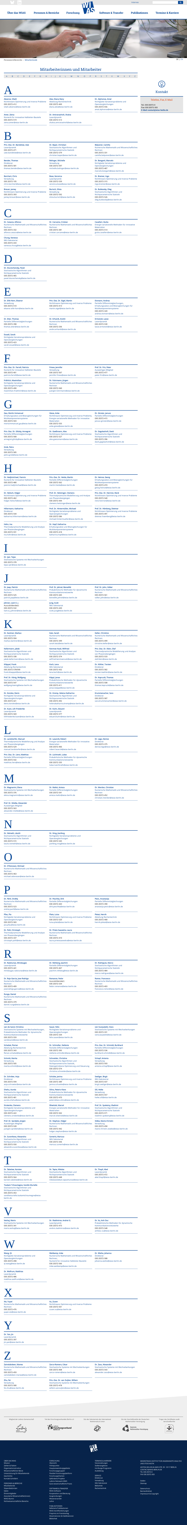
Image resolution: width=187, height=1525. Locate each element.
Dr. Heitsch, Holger (12, 493)
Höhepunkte (54, 1465)
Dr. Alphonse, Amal (103, 99)
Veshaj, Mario (10, 1220)
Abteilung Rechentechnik (60, 101)
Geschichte (8, 1476)
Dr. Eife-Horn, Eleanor (13, 300)
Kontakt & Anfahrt (11, 1478)
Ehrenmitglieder (10, 1493)
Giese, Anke (54, 413)
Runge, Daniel (10, 994)
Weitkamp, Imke (56, 1253)
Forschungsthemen (56, 1476)
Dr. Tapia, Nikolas (56, 1169)
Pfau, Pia (7, 914)
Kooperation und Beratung (59, 1493)
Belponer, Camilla (102, 145)
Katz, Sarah (54, 633)
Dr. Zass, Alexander (103, 1364)
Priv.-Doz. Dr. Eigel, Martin (60, 300)
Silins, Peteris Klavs (57, 1089)
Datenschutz (145, 1488)
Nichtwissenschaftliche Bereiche (16, 1501)
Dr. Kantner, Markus (12, 633)
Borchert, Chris (10, 176)
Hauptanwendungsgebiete (59, 1468)
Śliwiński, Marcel (56, 1105)
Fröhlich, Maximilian (12, 380)
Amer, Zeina (9, 114)
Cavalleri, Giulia (101, 222)
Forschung (72, 12)
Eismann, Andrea (102, 300)
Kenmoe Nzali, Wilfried (59, 648)
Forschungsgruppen (57, 1471)
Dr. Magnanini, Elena (13, 787)
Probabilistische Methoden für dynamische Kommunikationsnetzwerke (68, 591)
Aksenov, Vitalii (10, 99)
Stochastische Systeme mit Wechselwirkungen (24, 559)
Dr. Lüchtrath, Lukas (58, 754)
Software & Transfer (111, 12)
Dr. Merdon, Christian (104, 787)
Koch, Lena (54, 664)
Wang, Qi (8, 1253)
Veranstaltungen (101, 1463)
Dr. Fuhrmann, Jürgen (58, 380)
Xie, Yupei (8, 1301)
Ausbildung (99, 1471)
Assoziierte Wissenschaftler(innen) (17, 1496)
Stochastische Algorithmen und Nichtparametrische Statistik (63, 148)
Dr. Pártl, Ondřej (11, 898)
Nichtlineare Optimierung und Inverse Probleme (25, 101)
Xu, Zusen (53, 1301)
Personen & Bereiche (46, 12)
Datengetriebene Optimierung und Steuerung (69, 1066)
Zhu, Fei (7, 1380)
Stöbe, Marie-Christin (104, 1121)
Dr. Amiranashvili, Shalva (60, 114)
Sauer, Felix (54, 1027)
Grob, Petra (9, 447)
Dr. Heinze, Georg (102, 477)
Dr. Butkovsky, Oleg (103, 189)
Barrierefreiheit (146, 1491)
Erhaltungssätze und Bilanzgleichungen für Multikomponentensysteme (114, 307)
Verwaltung (54, 163)
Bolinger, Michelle (57, 160)
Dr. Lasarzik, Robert (57, 739)
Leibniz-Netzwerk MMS (58, 1481)
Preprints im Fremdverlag (59, 1513)
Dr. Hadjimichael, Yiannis (15, 477)
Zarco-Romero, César (58, 1364)
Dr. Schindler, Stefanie (59, 1045)
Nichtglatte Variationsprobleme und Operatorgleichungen (110, 102)
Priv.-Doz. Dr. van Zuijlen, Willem (63, 1380)
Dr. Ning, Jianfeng (57, 833)
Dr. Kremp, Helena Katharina (61, 693)
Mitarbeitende (31, 60)
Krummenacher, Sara (104, 693)
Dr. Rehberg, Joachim (58, 963)
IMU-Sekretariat (11, 240)
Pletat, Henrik (100, 914)
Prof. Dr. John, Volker (104, 587)
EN (182, 59)
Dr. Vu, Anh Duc (101, 1220)
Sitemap (143, 1483)
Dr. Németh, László (12, 833)
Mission (7, 1463)
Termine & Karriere (167, 12)
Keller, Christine (102, 633)
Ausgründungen (55, 1496)
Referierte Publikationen (58, 1508)
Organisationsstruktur (12, 1468)
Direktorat (8, 163)
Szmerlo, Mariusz (56, 1136)
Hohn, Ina (8, 524)
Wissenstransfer (55, 1498)
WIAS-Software (55, 1491)
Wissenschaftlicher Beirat (13, 1471)
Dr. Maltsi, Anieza (57, 787)
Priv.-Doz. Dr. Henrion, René (107, 493)
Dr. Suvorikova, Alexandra (15, 1136)
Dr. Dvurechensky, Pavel (14, 268)
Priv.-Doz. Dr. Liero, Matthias (16, 754)
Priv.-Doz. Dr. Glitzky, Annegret (17, 431)
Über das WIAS (16, 12)
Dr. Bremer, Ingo (102, 176)
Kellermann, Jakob (12, 648)
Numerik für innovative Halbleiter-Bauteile (22, 117)
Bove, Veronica (55, 176)
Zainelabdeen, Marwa (13, 1364)
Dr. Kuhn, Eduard (56, 709)
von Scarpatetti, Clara (104, 1027)
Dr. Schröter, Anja (11, 1076)
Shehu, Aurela (10, 1089)
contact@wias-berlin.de (158, 110)
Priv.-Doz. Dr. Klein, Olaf (105, 648)
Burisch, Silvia (55, 189)
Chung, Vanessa (11, 237)
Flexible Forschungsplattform (60, 1473)
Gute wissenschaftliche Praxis (60, 1484)
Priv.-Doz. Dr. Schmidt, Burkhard (109, 1045)
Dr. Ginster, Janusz (103, 413)
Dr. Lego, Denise (102, 739)
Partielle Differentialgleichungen (109, 303)
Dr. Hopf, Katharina (57, 524)
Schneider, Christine (58, 1058)
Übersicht (53, 1463)
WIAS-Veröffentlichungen (59, 1511)
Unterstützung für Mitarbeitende (16, 1473)
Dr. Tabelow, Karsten (13, 1169)
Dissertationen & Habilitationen (61, 1516)
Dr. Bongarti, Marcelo (104, 160)
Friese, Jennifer (55, 367)
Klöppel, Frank (10, 664)
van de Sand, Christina (14, 1027)
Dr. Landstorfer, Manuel (14, 739)
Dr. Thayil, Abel (101, 1169)
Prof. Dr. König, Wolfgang (15, 677)
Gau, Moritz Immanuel (13, 413)
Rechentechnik (100, 1488)
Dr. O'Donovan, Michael (14, 866)
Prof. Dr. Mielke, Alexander (15, 803)
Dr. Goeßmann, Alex (58, 431)
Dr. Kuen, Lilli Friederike (14, 709)
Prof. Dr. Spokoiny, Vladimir (106, 1105)
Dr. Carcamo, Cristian (58, 222)
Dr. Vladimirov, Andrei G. (60, 1220)
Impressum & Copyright (149, 1493)
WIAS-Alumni (9, 1498)
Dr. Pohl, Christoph (12, 930)
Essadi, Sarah (9, 334)
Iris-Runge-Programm (103, 1468)
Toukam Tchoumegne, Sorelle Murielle (20, 1185)
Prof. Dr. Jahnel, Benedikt (60, 587)
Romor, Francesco (102, 978)
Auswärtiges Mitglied (104, 370)
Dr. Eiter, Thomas (11, 319)
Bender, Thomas (11, 160)
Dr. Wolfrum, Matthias (13, 1271)
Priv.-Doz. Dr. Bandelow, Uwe (16, 145)
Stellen (142, 1481)
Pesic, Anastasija (102, 898)
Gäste (6, 1491)
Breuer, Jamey (10, 189)
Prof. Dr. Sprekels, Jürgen (15, 1121)
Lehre (51, 1501)
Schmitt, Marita (10, 1058)
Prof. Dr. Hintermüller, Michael (62, 508)
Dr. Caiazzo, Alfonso (12, 222)
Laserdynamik (55, 117)
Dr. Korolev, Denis (11, 693)
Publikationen (139, 12)
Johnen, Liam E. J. (11, 603)
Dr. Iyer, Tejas (10, 557)
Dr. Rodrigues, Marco (104, 963)
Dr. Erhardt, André (57, 319)
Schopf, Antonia (101, 1058)
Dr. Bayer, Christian (57, 145)
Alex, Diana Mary (56, 99)
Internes (135, 2)
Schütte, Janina (55, 1076)
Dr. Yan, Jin (8, 1334)
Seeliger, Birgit (101, 1076)
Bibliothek (53, 1518)
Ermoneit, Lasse (101, 319)
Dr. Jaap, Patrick (11, 587)
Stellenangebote (101, 1465)
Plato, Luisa (54, 914)
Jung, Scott (53, 603)
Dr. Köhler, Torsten (103, 664)
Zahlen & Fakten (10, 1465)
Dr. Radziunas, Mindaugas (15, 963)
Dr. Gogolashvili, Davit (104, 431)
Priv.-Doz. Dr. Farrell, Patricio (16, 367)
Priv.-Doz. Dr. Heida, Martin (61, 477)
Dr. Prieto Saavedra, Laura (60, 930)
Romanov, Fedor (56, 978)
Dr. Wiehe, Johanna (103, 1253)
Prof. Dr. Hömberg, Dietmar (106, 508)
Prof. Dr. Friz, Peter (103, 367)
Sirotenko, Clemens (12, 1105)
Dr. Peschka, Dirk (56, 898)
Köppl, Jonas (54, 677)
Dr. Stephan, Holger (57, 1121)
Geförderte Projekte (57, 1478)
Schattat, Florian (11, 1045)
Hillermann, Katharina (13, 508)
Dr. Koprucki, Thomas (104, 677)
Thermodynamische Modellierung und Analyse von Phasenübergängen (69, 496)
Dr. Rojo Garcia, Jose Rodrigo (16, 978)
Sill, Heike (99, 1089)
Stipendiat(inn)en (10, 1488)
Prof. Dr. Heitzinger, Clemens (61, 493)
